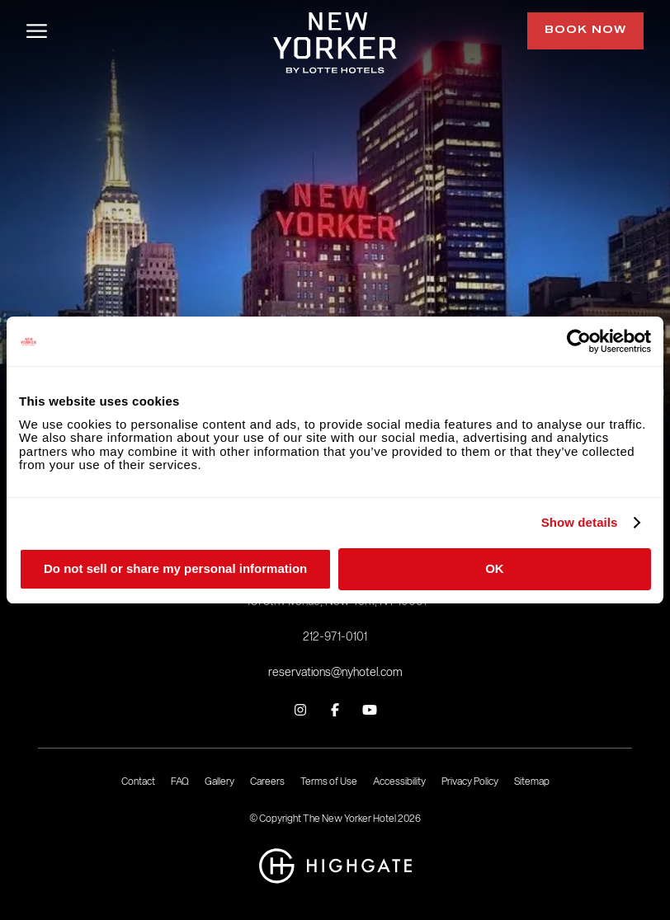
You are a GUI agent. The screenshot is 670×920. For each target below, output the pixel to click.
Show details (579, 522)
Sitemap (532, 781)
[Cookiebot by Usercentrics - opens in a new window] (579, 341)
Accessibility (399, 781)
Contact (138, 781)
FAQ (180, 781)
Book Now (585, 30)
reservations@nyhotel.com (335, 672)
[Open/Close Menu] (36, 31)
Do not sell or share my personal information (175, 568)
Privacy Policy (469, 781)
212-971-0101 (335, 637)
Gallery (219, 781)
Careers (267, 781)
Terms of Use (328, 781)
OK (494, 568)
